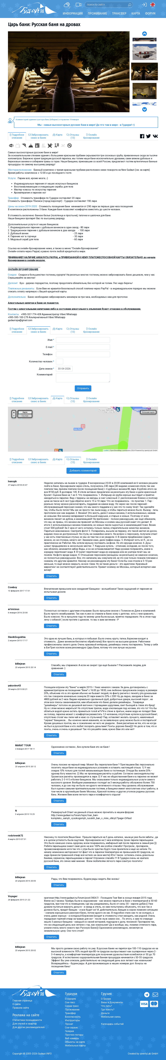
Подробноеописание (17, 136)
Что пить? (106, 1006)
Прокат (69, 1024)
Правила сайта (20, 1007)
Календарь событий (112, 1024)
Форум (150, 13)
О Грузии (106, 998)
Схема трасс (72, 1006)
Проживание (72, 1009)
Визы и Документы (112, 1002)
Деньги (105, 1013)
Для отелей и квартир (24, 1023)
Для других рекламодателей (28, 1027)
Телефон (48, 354)
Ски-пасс (70, 1002)
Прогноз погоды (74, 1034)
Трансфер (70, 1013)
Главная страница (22, 1000)
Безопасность (73, 1016)
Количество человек (41, 361)
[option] (69, 71)
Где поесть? (107, 1009)
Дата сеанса (46, 368)
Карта (135, 13)
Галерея (69, 1031)
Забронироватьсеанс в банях (38, 136)
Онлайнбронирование (91, 136)
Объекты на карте (75, 1042)
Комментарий (45, 374)
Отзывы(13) (72, 136)
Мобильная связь (111, 1016)
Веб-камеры (72, 1038)
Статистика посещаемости (27, 1020)
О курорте (70, 998)
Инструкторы (72, 1020)
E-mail (50, 347)
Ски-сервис (71, 1027)
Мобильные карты (75, 1045)
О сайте (16, 1004)
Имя (51, 339)
